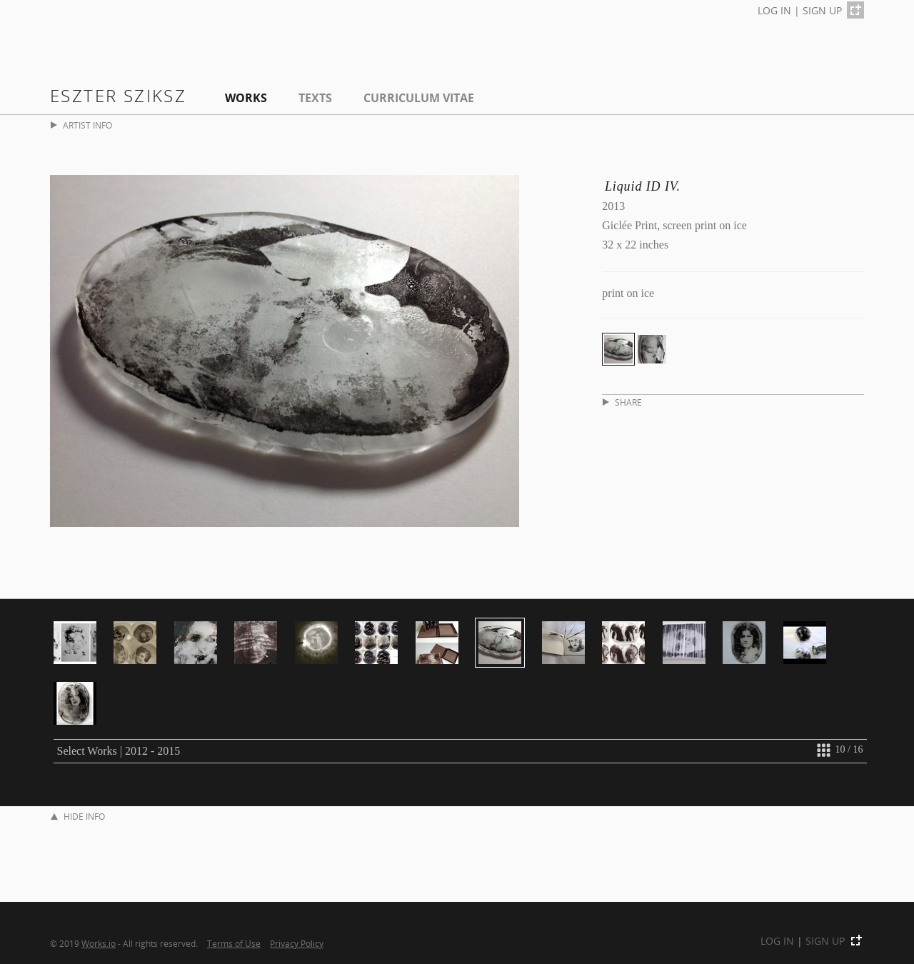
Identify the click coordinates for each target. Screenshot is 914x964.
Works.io (98, 943)
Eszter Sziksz (118, 95)
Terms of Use (234, 943)
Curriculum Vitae (418, 98)
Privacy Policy (296, 943)
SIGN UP (822, 10)
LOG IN (774, 10)
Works (246, 98)
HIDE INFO (78, 816)
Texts (315, 98)
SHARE (622, 402)
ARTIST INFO (81, 125)
